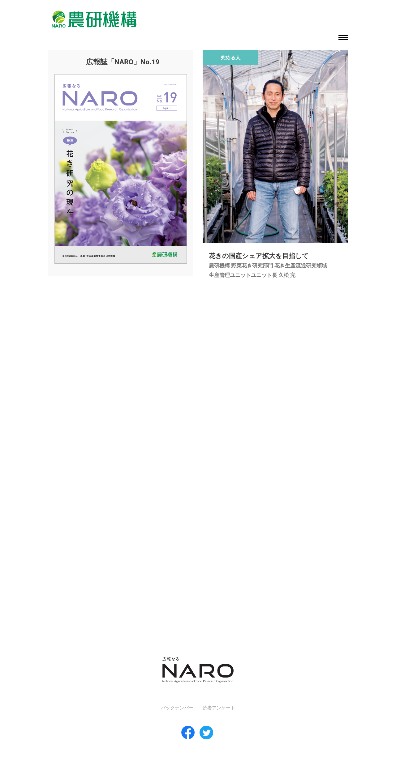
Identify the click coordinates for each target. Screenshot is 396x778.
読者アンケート (219, 708)
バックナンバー (177, 708)
